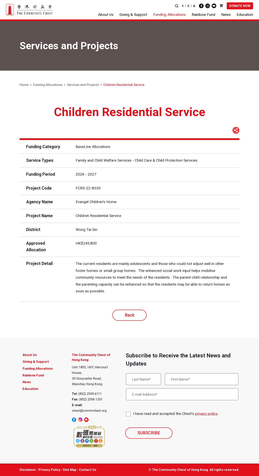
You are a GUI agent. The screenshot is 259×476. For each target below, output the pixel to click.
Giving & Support (36, 362)
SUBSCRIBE (148, 432)
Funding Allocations (47, 85)
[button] (176, 6)
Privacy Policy (49, 470)
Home (24, 85)
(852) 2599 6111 (90, 394)
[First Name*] (201, 379)
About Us (30, 355)
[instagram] (207, 6)
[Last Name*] (143, 379)
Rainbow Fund (33, 375)
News (27, 382)
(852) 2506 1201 (91, 399)
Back (129, 315)
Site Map (69, 470)
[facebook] (201, 6)
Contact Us (87, 470)
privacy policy (206, 413)
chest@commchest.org (89, 411)
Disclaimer (28, 470)
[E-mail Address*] (182, 394)
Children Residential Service (123, 85)
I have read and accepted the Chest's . (175, 414)
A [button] (183, 5)
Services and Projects (83, 85)
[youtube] (214, 6)
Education (30, 389)
